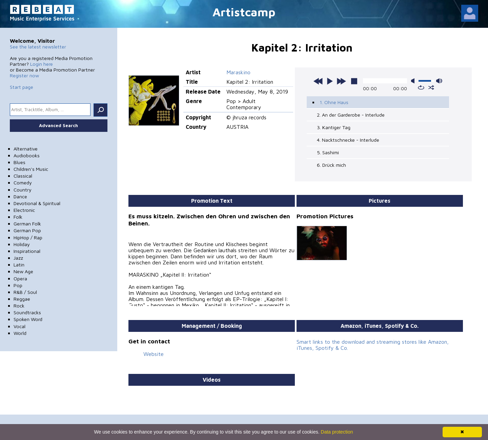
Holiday (22, 244)
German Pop (27, 230)
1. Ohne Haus (334, 102)
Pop (18, 285)
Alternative (26, 149)
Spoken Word (28, 319)
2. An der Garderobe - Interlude (351, 115)
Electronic (24, 210)
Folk (18, 217)
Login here (41, 64)
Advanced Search (58, 125)
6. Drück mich (331, 165)
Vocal (19, 326)
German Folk (27, 223)
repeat (421, 87)
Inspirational (27, 251)
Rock (19, 305)
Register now (24, 75)
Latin (19, 264)
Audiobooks (27, 155)
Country (23, 190)
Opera (20, 278)
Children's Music (31, 169)
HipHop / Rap (28, 237)
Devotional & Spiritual (37, 203)
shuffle (431, 87)
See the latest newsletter (38, 46)
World (20, 333)
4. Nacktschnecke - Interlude (348, 140)
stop (354, 81)
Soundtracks (27, 312)
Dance (20, 196)
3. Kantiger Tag (333, 127)
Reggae (22, 299)
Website (153, 354)
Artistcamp (244, 12)
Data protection (337, 432)
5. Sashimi (328, 152)
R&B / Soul (25, 292)
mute (414, 80)
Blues (19, 162)
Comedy (23, 182)
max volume (439, 80)
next (341, 81)
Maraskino (238, 72)
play (330, 81)
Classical (23, 176)
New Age (23, 271)
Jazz (18, 258)
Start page (21, 87)
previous (318, 81)
